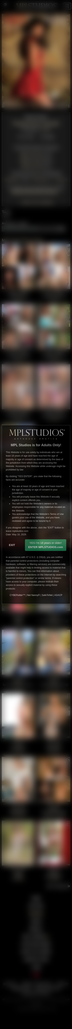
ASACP (58, 595)
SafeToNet (47, 595)
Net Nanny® (33, 595)
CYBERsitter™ (17, 595)
